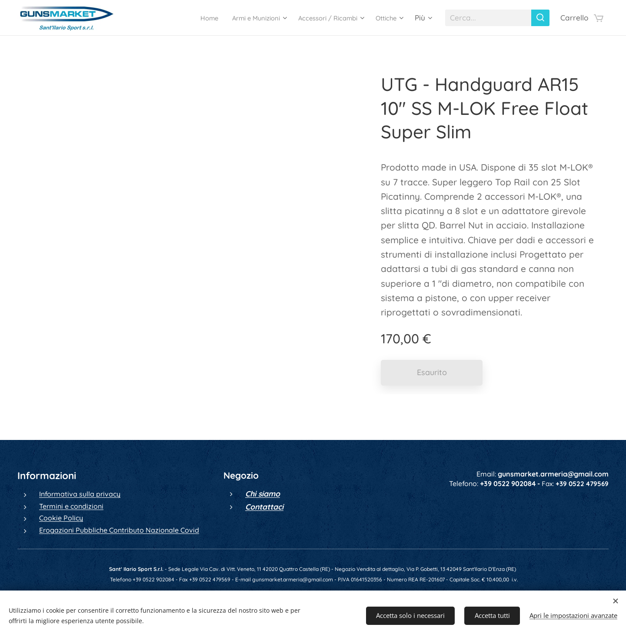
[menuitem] (184, 18)
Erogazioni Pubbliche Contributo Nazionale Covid (119, 529)
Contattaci (264, 506)
